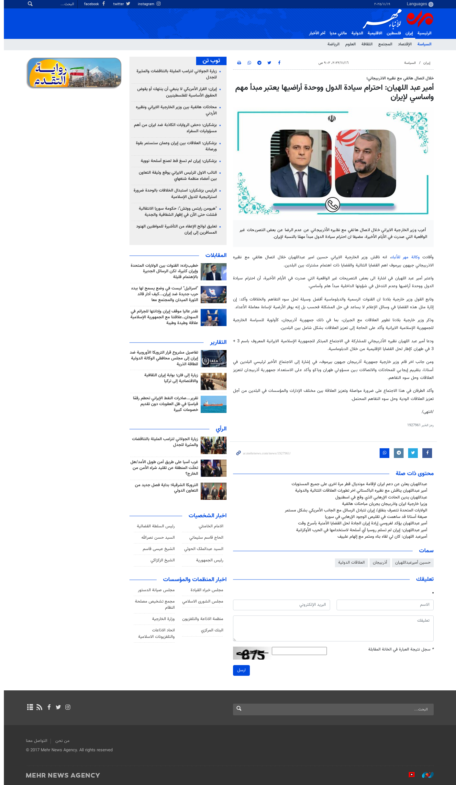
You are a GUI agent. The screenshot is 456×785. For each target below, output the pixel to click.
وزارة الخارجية (161, 619)
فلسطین (392, 33)
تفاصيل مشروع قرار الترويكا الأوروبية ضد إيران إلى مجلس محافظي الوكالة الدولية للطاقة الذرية (162, 358)
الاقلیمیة (373, 33)
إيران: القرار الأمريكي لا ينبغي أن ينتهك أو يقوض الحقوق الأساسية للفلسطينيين (175, 92)
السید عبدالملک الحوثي (202, 549)
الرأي (219, 429)
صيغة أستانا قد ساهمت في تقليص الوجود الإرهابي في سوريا (374, 517)
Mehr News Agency (396, 19)
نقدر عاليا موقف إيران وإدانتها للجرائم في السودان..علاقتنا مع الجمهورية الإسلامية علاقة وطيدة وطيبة (162, 317)
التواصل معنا (35, 741)
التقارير (216, 342)
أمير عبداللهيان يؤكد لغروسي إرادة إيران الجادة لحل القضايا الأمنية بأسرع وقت (361, 523)
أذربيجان (378, 562)
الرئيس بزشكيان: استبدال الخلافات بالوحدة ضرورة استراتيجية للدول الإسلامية (173, 193)
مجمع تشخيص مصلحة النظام (153, 604)
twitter (120, 4)
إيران (407, 33)
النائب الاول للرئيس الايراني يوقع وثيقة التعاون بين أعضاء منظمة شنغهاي (176, 176)
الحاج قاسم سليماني (205, 537)
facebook (94, 4)
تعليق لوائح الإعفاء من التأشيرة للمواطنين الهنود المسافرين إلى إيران (175, 229)
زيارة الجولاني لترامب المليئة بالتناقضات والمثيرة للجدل (175, 74)
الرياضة (332, 44)
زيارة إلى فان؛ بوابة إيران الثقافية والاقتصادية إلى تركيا (169, 378)
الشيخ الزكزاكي (161, 560)
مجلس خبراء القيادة (205, 590)
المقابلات (214, 256)
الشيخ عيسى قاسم (157, 549)
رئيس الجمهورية (208, 560)
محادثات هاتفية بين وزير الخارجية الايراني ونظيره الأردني (174, 110)
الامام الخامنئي (209, 526)
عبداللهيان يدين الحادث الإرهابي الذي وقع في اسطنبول (380, 497)
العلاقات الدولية (350, 562)
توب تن (209, 61)
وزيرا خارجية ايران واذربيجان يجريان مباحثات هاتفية (383, 504)
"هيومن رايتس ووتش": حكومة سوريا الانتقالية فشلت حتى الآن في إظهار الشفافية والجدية (176, 211)
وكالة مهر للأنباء (403, 257)
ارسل (240, 670)
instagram (148, 4)
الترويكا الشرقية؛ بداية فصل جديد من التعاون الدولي (164, 488)
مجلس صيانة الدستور (154, 590)
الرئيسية (423, 33)
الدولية (355, 33)
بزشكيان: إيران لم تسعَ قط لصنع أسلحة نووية (177, 161)
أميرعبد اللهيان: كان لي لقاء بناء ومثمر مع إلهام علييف (381, 536)
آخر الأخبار (315, 33)
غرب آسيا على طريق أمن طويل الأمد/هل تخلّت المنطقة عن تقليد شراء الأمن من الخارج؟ (162, 468)
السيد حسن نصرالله (156, 537)
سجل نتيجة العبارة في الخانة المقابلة (399, 650)
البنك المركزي (210, 630)
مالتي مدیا (336, 33)
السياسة (423, 44)
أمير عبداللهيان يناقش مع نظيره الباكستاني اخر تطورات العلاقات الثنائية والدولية (360, 490)
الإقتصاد (403, 44)
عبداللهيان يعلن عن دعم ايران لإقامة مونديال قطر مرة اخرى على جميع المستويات (358, 484)
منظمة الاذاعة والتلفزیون (201, 619)
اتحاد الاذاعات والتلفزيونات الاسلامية (155, 633)
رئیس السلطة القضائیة (154, 526)
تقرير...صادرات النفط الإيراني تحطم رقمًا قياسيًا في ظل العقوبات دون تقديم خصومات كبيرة (163, 404)
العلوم (349, 44)
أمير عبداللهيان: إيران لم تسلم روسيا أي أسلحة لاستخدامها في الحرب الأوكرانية (360, 530)
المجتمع (384, 44)
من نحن (61, 741)
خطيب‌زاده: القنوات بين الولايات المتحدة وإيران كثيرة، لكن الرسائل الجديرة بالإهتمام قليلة (162, 272)
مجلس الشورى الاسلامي (201, 601)
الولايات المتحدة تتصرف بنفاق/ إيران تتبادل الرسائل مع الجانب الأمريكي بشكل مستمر (354, 510)
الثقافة (365, 44)
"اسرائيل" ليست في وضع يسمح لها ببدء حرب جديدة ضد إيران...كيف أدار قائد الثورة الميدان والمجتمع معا (163, 294)
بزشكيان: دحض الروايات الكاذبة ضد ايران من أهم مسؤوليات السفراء (173, 128)
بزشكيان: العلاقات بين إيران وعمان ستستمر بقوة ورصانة (174, 146)
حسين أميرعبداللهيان (411, 562)
